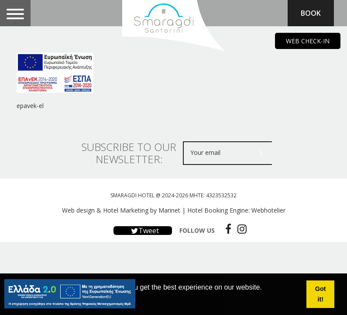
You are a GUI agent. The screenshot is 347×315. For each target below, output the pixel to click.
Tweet (143, 230)
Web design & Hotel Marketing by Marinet (121, 210)
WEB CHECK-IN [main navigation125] (308, 41)
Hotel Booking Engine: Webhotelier (236, 210)
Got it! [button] (320, 294)
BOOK (311, 13)
